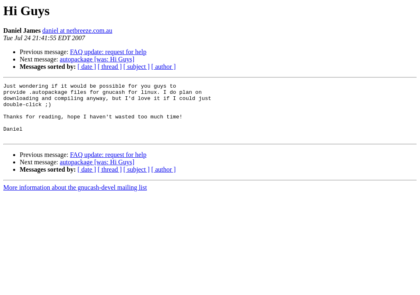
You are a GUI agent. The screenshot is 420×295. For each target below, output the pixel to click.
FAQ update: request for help (108, 51)
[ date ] (87, 66)
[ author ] (163, 66)
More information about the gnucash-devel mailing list (75, 198)
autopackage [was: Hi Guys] (97, 59)
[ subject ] (136, 66)
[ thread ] (110, 66)
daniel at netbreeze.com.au (77, 30)
